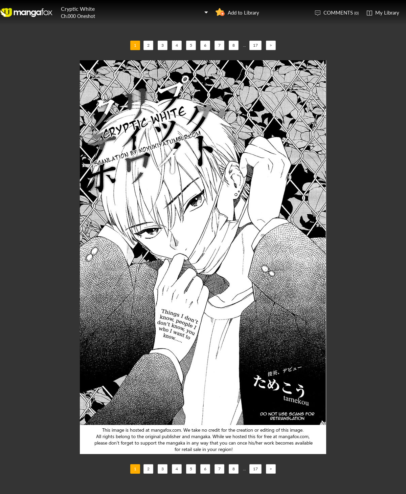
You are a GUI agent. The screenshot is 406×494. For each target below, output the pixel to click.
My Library (387, 12)
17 (255, 45)
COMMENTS (341, 12)
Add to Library (243, 12)
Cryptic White (78, 8)
